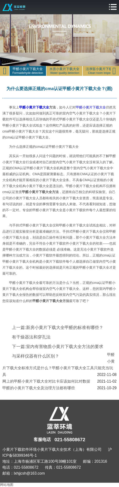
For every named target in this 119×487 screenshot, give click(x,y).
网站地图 (6, 485)
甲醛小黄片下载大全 (34, 107)
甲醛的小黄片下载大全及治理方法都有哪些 (38, 388)
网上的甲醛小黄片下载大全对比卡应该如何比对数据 (46, 381)
